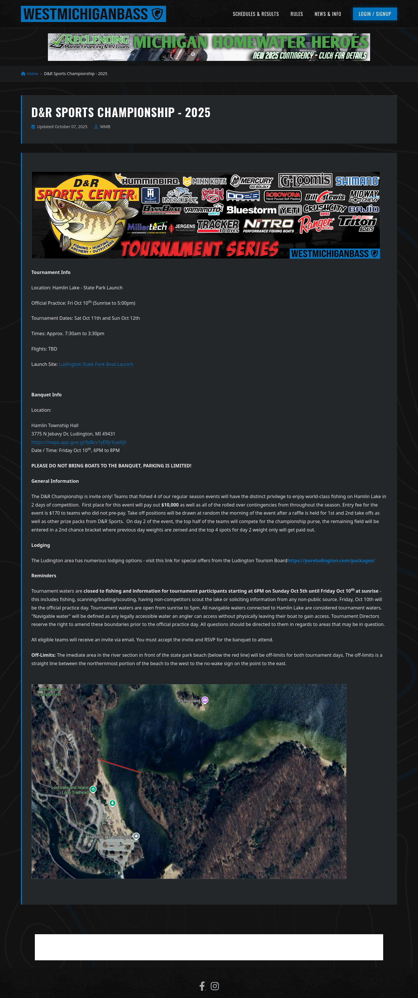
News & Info (328, 13)
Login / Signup (375, 13)
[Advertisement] (209, 947)
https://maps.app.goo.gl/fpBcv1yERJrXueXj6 (78, 442)
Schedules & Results (256, 13)
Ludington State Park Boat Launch (96, 364)
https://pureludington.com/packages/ (331, 560)
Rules (297, 13)
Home (29, 73)
